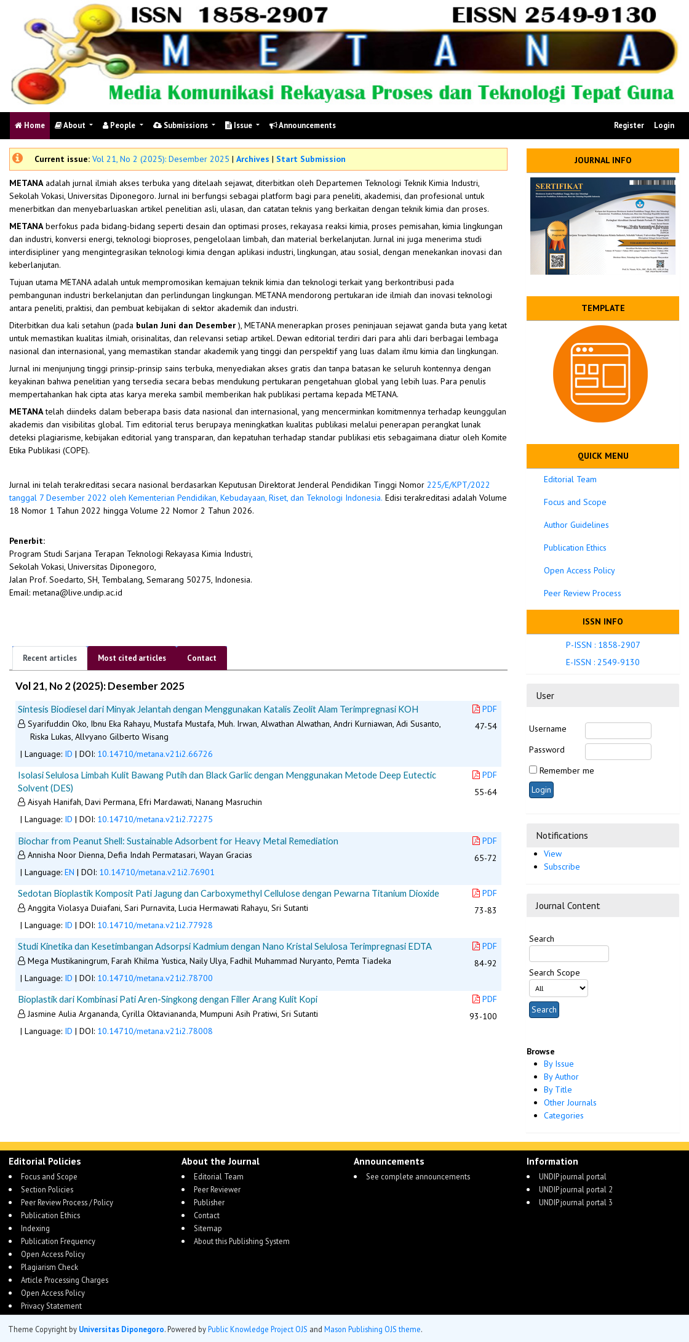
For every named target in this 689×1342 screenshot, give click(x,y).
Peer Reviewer (217, 1189)
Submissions (181, 125)
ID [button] (69, 753)
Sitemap (208, 1228)
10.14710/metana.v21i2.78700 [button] (155, 978)
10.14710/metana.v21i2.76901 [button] (157, 872)
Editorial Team (570, 479)
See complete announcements (418, 1176)
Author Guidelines (576, 524)
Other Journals (570, 1102)
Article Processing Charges (64, 1280)
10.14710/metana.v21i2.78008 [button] (155, 1031)
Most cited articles (132, 658)
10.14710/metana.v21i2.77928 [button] (155, 925)
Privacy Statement (51, 1306)
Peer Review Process (582, 593)
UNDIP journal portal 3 (576, 1202)
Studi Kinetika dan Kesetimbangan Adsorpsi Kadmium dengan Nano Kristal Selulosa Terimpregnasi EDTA (225, 946)
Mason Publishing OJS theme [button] (372, 1329)
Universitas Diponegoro (121, 1329)
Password (547, 749)
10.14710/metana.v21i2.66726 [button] (155, 753)
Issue (239, 125)
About (71, 125)
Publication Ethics (575, 547)
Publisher (209, 1202)
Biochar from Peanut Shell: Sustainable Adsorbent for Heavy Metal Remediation (178, 840)
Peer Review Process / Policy (67, 1202)
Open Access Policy (579, 570)
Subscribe (562, 866)
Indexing (35, 1228)
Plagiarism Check (49, 1267)
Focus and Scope (575, 501)
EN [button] (69, 872)
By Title (558, 1089)
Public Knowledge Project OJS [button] (258, 1329)
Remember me (567, 770)
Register (629, 125)
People (120, 125)
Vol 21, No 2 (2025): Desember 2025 (160, 158)
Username (548, 728)
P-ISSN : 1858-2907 (603, 644)
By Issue (559, 1063)
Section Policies (47, 1189)
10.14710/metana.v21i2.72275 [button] (155, 819)
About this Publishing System (242, 1241)
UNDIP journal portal (573, 1176)
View (553, 853)
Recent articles (50, 658)
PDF (484, 708)
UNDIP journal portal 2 (576, 1189)
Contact (202, 658)
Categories (564, 1115)
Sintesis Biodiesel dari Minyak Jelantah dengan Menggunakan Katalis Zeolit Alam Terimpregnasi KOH (218, 708)
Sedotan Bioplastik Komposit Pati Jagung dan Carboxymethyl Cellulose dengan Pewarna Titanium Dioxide (228, 893)
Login (664, 125)
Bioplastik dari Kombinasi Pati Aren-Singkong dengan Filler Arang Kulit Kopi (167, 998)
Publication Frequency (58, 1241)
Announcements (302, 125)
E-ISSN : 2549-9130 (603, 662)
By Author (561, 1076)
